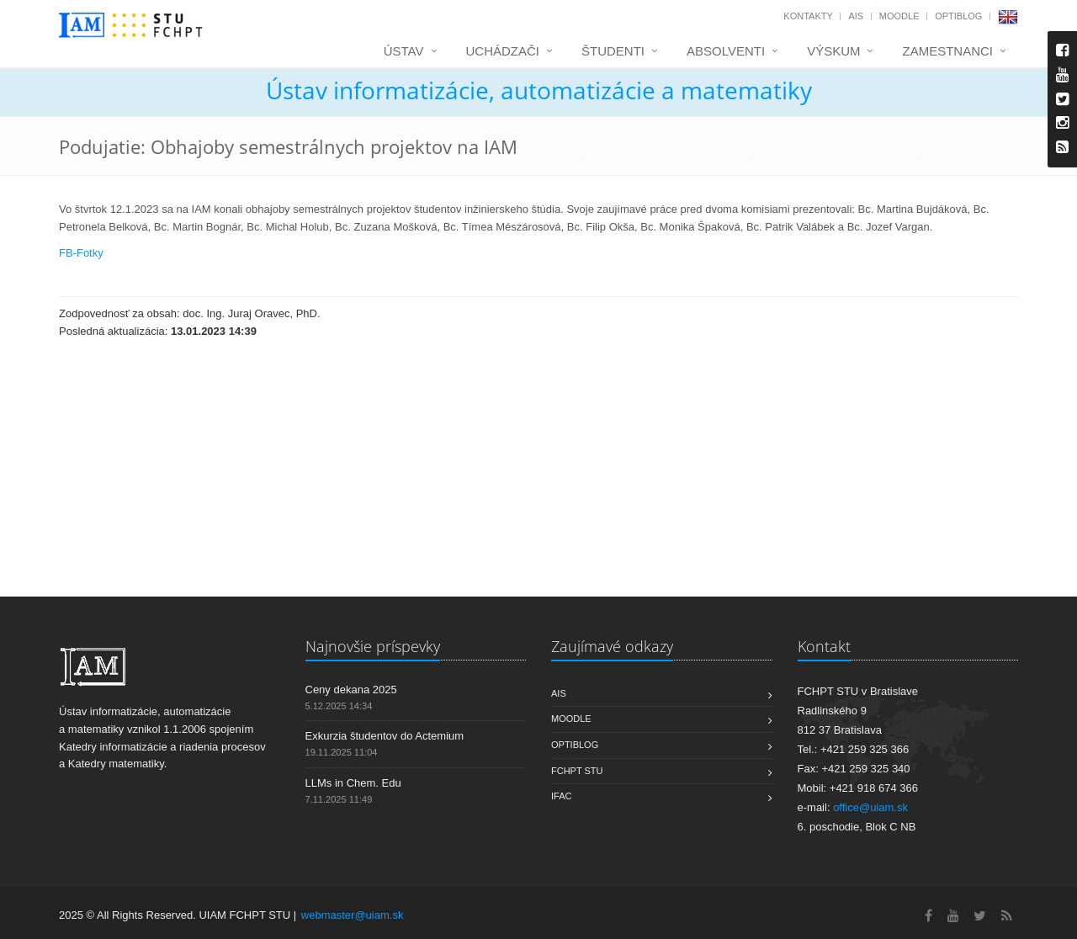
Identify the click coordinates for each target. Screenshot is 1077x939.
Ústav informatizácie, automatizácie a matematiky (539, 90)
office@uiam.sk (870, 807)
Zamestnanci (947, 51)
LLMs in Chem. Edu (353, 783)
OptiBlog (958, 16)
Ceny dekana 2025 (351, 689)
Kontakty (807, 16)
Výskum (833, 51)
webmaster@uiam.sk (352, 915)
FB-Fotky (81, 253)
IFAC (561, 796)
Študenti (613, 51)
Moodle (899, 16)
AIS (855, 16)
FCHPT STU (577, 771)
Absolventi (726, 51)
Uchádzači (503, 51)
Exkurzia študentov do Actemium (384, 735)
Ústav (404, 51)
